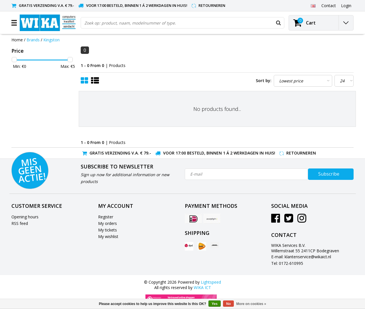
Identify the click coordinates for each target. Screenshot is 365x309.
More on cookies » (251, 304)
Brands (33, 39)
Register (105, 216)
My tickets (107, 230)
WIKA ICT (202, 287)
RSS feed (19, 223)
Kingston (51, 39)
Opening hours (24, 216)
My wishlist (108, 236)
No (228, 304)
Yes (215, 304)
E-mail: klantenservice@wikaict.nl (301, 256)
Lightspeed (211, 282)
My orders (107, 223)
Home (17, 39)
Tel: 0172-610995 (287, 263)
